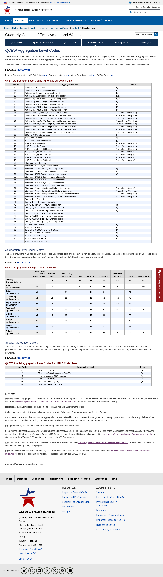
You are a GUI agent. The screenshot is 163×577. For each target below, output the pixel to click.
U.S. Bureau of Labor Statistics (32, 10)
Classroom (100, 478)
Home (8, 478)
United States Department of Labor (144, 2)
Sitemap (100, 492)
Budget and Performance (75, 496)
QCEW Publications (42, 42)
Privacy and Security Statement (106, 503)
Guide (44, 75)
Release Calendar (143, 7)
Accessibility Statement (108, 529)
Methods (76, 28)
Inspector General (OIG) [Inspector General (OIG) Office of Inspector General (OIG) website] (74, 492)
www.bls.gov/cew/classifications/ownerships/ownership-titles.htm (46, 401)
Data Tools (38, 478)
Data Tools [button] (35, 20)
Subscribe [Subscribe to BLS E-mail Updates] (156, 7)
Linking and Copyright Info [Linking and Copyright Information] (110, 514)
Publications (56, 478)
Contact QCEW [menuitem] (145, 42)
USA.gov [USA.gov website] (66, 511)
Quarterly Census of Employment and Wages (49, 28)
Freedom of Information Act (110, 496)
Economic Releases (79, 478)
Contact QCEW (26, 558)
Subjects (22, 478)
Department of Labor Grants (77, 501)
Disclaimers (102, 510)
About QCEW (120, 42)
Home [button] (7, 20)
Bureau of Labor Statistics (15, 28)
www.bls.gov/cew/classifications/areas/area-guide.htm (127, 434)
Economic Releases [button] (74, 20)
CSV (24, 70)
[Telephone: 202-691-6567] (38, 549)
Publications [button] (53, 20)
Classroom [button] (95, 20)
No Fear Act (68, 506)
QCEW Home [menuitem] (17, 42)
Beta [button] (108, 20)
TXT (28, 70)
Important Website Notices (110, 519)
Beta (114, 478)
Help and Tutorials (105, 524)
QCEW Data (69, 42)
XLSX (19, 70)
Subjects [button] (20, 20)
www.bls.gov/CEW (27, 553)
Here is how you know (59, 2)
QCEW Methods (94, 42)
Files (111, 75)
